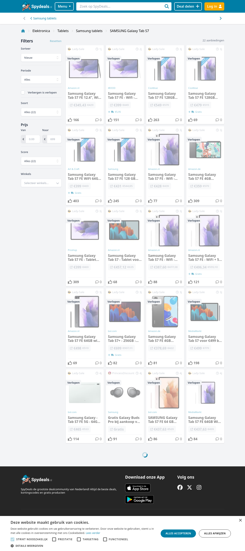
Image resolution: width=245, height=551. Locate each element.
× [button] (240, 520)
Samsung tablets (43, 18)
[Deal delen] (188, 6)
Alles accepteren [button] (178, 533)
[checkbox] (23, 92)
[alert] (122, 533)
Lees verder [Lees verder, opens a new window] (93, 533)
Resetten (56, 41)
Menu (64, 6)
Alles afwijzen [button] (215, 533)
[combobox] (41, 183)
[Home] (23, 31)
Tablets (63, 30)
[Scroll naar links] (220, 18)
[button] (83, 546)
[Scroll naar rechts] (24, 18)
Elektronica (41, 30)
